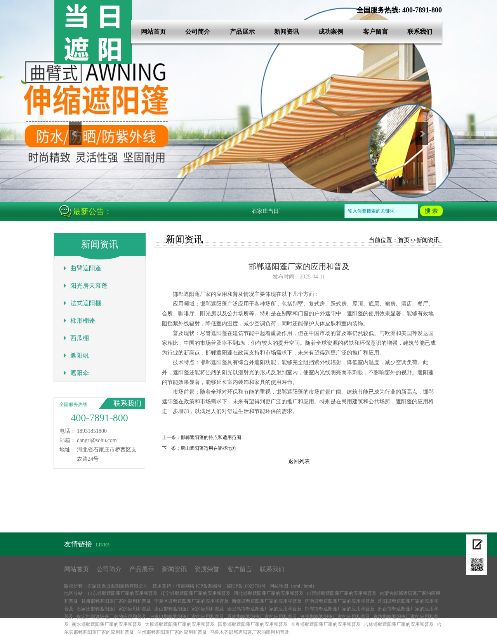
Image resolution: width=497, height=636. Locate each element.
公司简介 (197, 31)
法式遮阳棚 (85, 303)
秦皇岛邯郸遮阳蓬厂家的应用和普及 (264, 609)
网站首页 (153, 31)
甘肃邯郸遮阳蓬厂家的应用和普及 (116, 601)
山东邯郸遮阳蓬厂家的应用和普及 (123, 593)
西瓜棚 (79, 338)
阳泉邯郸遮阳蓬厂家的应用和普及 (253, 624)
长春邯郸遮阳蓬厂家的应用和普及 (326, 624)
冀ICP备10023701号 (246, 586)
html (308, 586)
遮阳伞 (79, 373)
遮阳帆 (79, 355)
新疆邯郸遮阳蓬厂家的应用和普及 (267, 601)
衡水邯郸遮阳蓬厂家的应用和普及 (107, 624)
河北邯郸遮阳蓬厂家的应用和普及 (269, 593)
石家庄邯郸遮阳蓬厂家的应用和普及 (113, 609)
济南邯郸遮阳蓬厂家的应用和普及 (340, 601)
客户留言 (375, 31)
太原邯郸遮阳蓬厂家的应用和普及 (180, 624)
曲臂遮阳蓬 (85, 268)
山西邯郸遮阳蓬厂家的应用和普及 (342, 593)
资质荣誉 (207, 569)
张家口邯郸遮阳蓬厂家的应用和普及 (186, 616)
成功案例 (330, 31)
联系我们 (419, 31)
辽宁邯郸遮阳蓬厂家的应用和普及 (196, 593)
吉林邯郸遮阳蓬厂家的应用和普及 (399, 624)
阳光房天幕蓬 (89, 285)
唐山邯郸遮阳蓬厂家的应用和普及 (189, 609)
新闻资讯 (286, 31)
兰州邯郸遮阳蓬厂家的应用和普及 (172, 632)
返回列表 (299, 461)
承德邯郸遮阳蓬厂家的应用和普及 (262, 616)
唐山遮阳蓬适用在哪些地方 (208, 448)
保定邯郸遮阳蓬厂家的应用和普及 (111, 616)
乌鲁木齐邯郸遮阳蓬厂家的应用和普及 (249, 632)
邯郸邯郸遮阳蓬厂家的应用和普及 (340, 609)
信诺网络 (185, 586)
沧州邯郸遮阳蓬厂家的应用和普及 (335, 616)
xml (296, 586)
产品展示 (242, 31)
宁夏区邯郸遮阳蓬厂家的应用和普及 (191, 601)
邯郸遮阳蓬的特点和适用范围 (211, 437)
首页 (404, 240)
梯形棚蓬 (82, 320)
